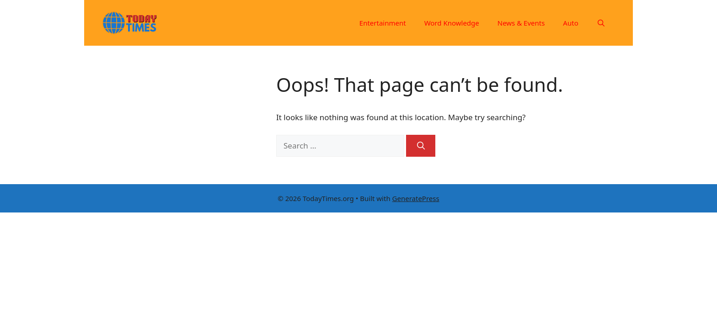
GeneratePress (415, 198)
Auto (570, 22)
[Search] (420, 146)
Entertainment (382, 22)
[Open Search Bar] (601, 23)
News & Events (521, 22)
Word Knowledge (451, 22)
